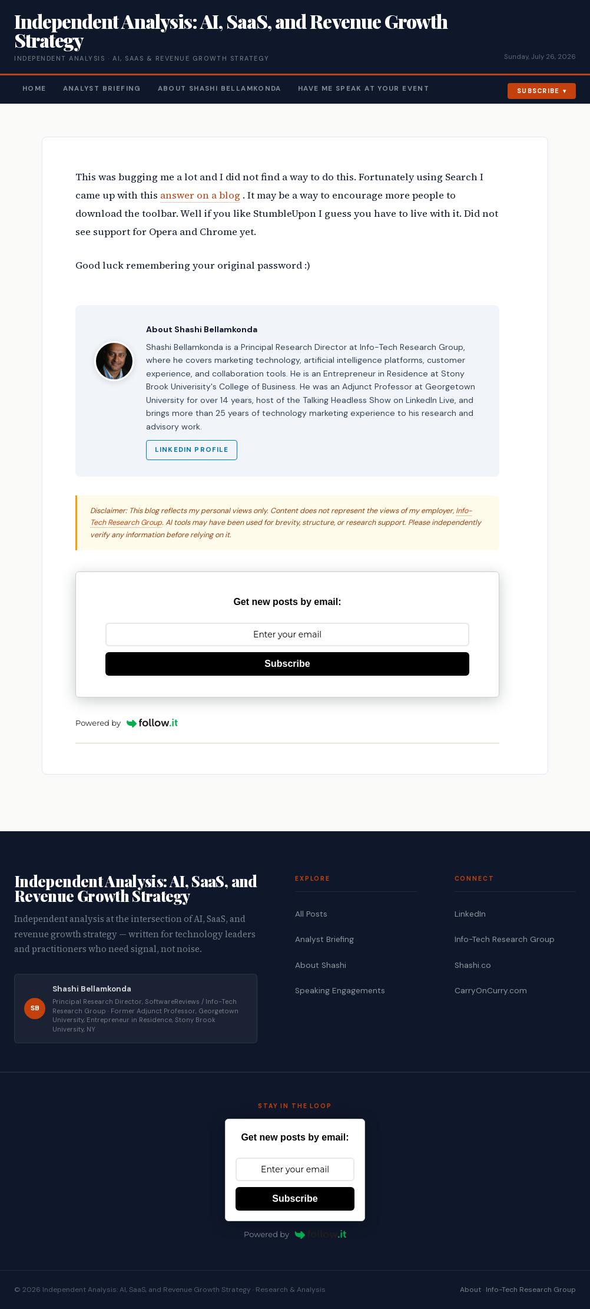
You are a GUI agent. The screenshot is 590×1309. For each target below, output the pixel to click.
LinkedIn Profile (191, 449)
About (470, 1289)
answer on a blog (200, 195)
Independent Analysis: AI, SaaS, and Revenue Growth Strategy (231, 30)
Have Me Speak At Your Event (363, 88)
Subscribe (538, 91)
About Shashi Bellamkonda (219, 88)
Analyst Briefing (102, 88)
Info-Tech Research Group (505, 939)
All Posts (311, 914)
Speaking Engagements (340, 991)
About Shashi (320, 965)
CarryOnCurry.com (491, 991)
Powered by (126, 723)
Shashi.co (473, 965)
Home (34, 88)
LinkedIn (470, 914)
